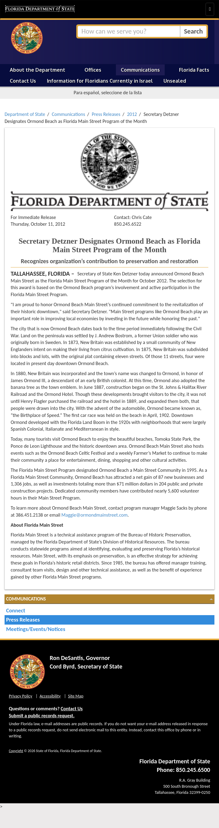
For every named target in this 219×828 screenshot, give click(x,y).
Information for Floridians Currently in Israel (100, 81)
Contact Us (23, 81)
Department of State (25, 114)
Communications (140, 70)
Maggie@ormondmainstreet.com (94, 515)
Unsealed (174, 81)
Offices (92, 70)
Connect (15, 610)
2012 (132, 114)
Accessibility (50, 696)
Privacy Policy (20, 696)
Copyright (16, 751)
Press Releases (106, 114)
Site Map (75, 696)
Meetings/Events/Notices (35, 629)
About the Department (37, 70)
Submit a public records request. (41, 716)
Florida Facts (194, 70)
